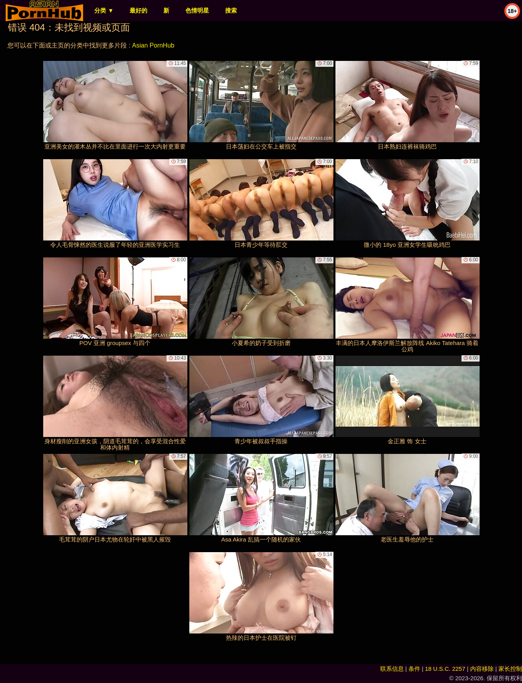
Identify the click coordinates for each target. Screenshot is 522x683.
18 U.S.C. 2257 (445, 668)
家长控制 (510, 668)
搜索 (231, 10)
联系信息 (392, 668)
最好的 (138, 10)
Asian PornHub (153, 45)
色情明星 (197, 10)
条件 (414, 668)
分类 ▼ (104, 10)
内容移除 (482, 668)
